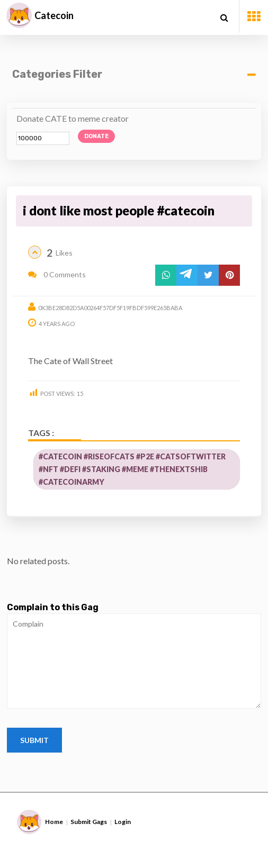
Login (122, 822)
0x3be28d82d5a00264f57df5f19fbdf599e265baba (110, 307)
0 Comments (57, 274)
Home (54, 822)
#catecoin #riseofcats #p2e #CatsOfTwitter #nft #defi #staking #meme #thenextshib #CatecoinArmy (132, 469)
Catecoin (54, 15)
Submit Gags (88, 822)
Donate (96, 136)
